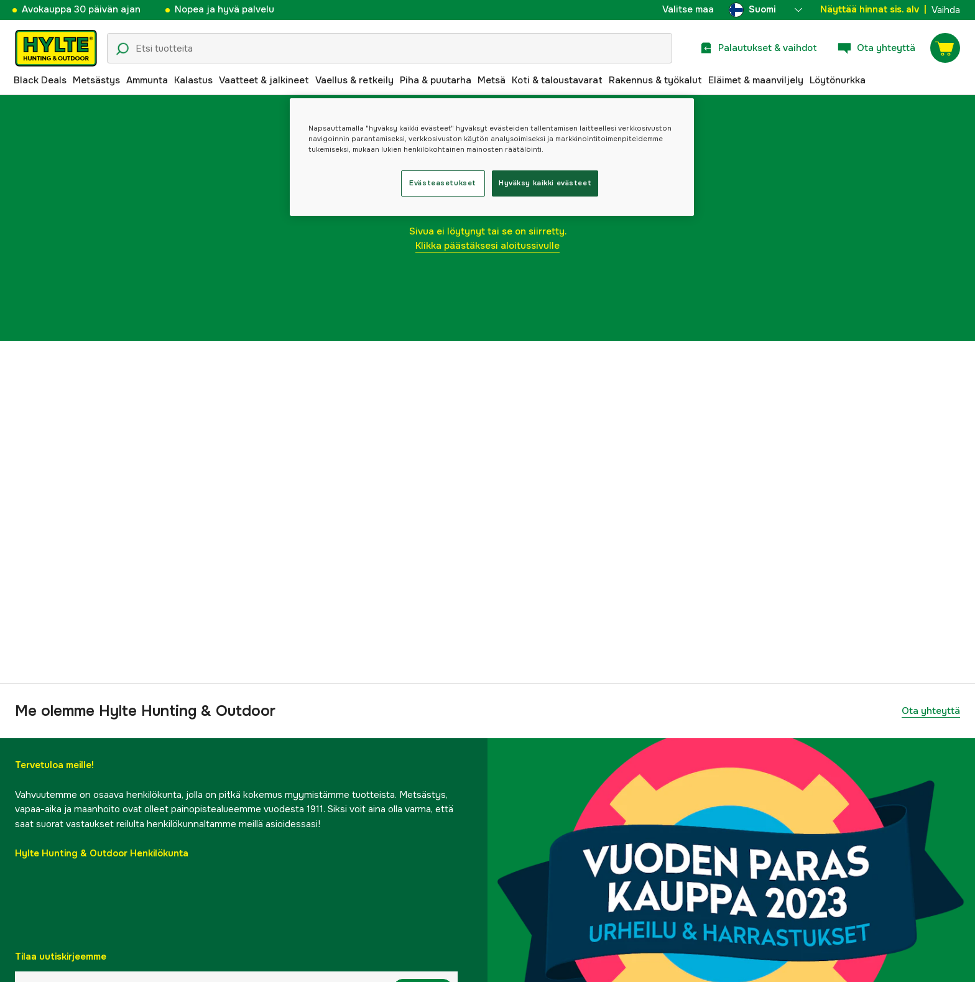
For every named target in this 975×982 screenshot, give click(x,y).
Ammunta (147, 80)
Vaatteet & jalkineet (264, 80)
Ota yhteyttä (931, 711)
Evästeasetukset (442, 182)
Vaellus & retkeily (354, 80)
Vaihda (945, 10)
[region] (492, 157)
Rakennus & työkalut (655, 80)
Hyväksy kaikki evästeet (545, 182)
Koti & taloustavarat (557, 80)
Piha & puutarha (435, 80)
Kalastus (193, 80)
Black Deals (40, 80)
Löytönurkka (838, 80)
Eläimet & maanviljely (755, 80)
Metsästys (96, 80)
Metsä (492, 80)
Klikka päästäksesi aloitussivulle (487, 245)
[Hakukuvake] (122, 49)
